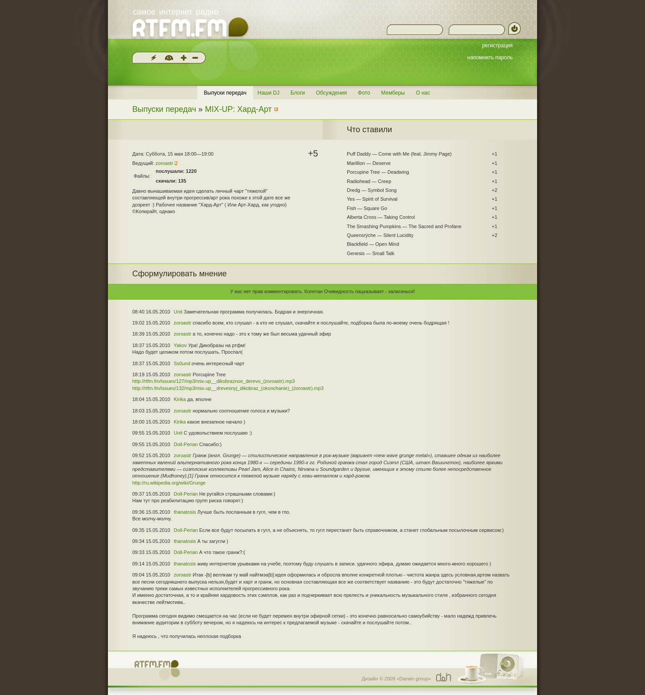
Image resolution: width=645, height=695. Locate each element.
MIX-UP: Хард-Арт (238, 109)
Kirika (180, 399)
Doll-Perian (186, 444)
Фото (364, 93)
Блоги (298, 93)
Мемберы (393, 93)
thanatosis (185, 512)
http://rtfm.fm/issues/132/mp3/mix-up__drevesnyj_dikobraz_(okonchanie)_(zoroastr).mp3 (227, 388)
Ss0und (182, 363)
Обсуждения (331, 93)
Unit (178, 311)
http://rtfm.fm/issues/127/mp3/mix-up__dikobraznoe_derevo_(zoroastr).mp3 (213, 381)
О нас (423, 93)
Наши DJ (268, 93)
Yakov (180, 345)
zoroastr (164, 163)
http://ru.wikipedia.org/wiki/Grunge (169, 482)
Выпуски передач (225, 93)
